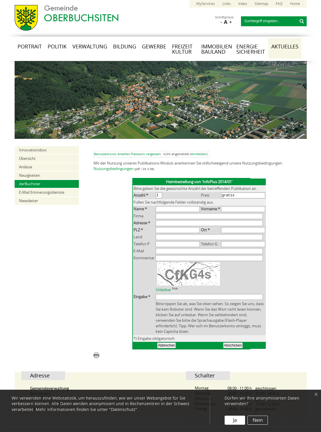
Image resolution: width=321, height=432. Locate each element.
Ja (235, 420)
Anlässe (25, 167)
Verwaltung (89, 46)
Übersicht (27, 158)
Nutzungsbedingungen (113, 169)
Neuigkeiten (29, 175)
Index (242, 4)
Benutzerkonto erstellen (112, 154)
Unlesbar (163, 297)
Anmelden (199, 154)
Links (227, 4)
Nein (258, 420)
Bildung (124, 46)
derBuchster (29, 184)
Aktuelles (285, 46)
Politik (57, 46)
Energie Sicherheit (250, 49)
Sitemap (261, 4)
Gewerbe (154, 46)
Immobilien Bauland (216, 49)
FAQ (279, 4)
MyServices (205, 4)
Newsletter (28, 201)
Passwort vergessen (146, 154)
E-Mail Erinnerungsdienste (41, 192)
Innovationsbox (33, 150)
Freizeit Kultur (182, 49)
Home (295, 4)
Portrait (30, 46)
